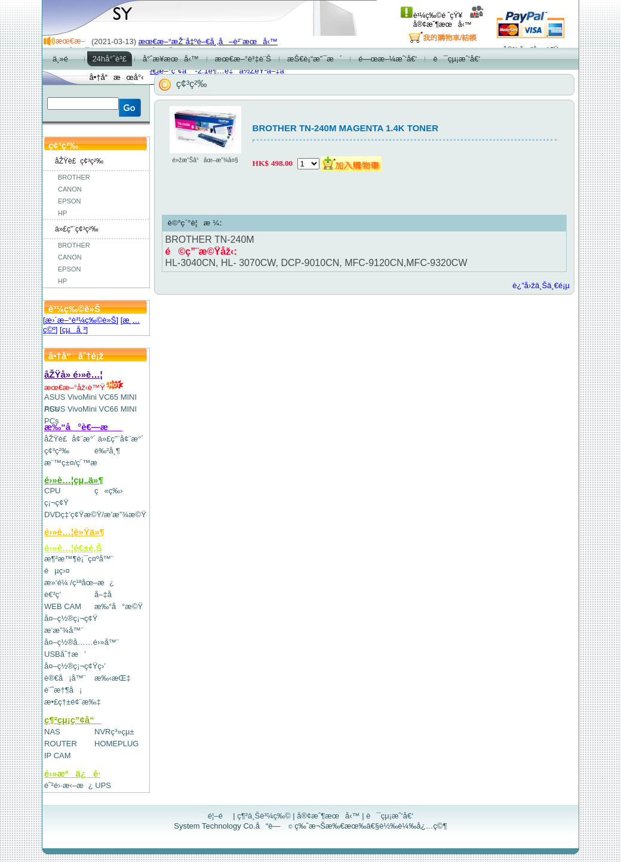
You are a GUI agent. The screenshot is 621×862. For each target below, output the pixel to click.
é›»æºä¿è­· (72, 773)
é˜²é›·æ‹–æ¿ (68, 785)
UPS (103, 785)
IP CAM (57, 755)
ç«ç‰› (108, 490)
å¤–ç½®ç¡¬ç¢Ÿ (70, 618)
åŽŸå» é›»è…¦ (73, 374)
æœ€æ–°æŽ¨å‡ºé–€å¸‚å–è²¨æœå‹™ (208, 41)
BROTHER (74, 177)
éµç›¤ (57, 570)
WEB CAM (62, 606)
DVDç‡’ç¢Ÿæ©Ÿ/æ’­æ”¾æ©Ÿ (95, 514)
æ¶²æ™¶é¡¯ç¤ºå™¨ (78, 558)
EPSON (69, 201)
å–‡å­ (106, 594)
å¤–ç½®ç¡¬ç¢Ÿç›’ (75, 666)
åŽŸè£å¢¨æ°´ (70, 438)
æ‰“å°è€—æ (83, 427)
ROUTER (60, 743)
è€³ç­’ (52, 594)
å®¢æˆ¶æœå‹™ (448, 20)
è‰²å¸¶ (107, 450)
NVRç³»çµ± (114, 731)
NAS (52, 731)
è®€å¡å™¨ (65, 677)
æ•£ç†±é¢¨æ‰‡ (72, 701)
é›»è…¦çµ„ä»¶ (73, 480)
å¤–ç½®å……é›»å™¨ (81, 642)
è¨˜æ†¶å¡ (63, 689)
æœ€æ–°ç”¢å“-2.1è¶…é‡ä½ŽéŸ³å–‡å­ (214, 70)
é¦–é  (219, 815)
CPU (52, 490)
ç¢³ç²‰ (56, 450)
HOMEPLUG (116, 743)
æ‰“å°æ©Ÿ (118, 606)
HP (62, 213)
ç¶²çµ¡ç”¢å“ (73, 720)
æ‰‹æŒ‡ (112, 677)
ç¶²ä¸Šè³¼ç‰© (264, 815)
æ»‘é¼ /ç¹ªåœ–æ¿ (79, 582)
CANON (70, 189)
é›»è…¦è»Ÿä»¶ (74, 532)
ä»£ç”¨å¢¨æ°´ (121, 438)
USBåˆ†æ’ (64, 654)
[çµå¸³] (74, 329)
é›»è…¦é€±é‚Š (73, 548)
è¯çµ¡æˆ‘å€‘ (389, 815)
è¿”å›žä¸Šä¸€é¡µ (541, 285)
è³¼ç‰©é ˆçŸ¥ (431, 15)
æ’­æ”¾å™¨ (64, 630)
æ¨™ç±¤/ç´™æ (76, 462)
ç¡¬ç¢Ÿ (56, 502)
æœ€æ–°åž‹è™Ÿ (84, 387)
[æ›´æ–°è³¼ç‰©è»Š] (80, 320)
